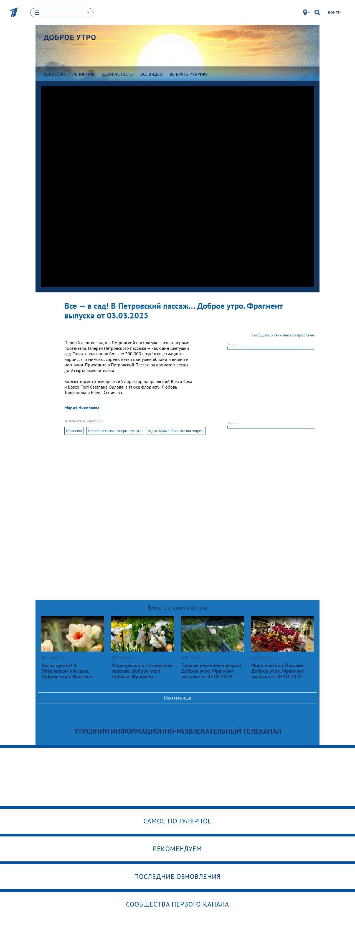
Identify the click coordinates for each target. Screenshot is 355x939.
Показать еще (177, 698)
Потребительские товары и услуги (114, 430)
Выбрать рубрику (189, 74)
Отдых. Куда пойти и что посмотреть (176, 430)
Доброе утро (70, 37)
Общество (74, 430)
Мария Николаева (82, 407)
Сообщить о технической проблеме (283, 335)
